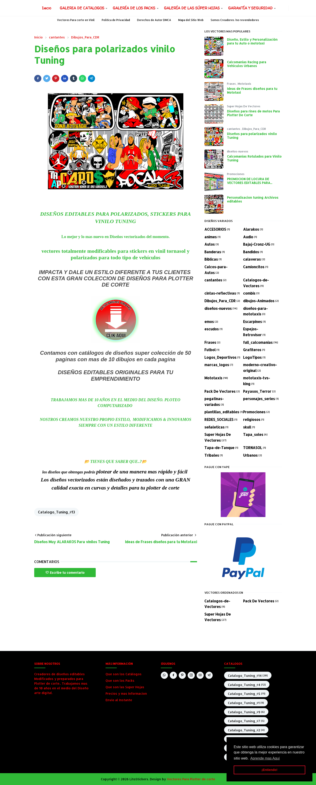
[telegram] (209, 675)
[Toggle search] (295, 8)
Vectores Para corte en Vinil (76, 20)
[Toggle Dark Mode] (291, 8)
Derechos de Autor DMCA (154, 20)
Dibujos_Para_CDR (254, 129)
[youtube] (200, 675)
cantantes (234, 129)
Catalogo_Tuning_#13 (56, 512)
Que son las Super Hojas (125, 687)
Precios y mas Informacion (126, 693)
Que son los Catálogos (124, 674)
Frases (231, 83)
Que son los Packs (120, 680)
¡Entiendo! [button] (269, 770)
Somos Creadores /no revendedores (235, 20)
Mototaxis (244, 83)
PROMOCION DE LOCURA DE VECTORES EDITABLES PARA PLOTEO (248, 182)
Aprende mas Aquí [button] (265, 758)
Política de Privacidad (116, 20)
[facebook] (282, 8)
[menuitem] (46, 8)
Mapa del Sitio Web (191, 20)
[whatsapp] (278, 8)
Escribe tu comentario (65, 572)
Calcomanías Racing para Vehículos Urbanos (246, 64)
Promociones (235, 174)
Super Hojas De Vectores (243, 106)
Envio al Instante (119, 700)
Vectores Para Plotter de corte (191, 779)
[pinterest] (182, 675)
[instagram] (286, 8)
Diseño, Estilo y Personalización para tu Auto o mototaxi (252, 41)
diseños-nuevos (237, 151)
